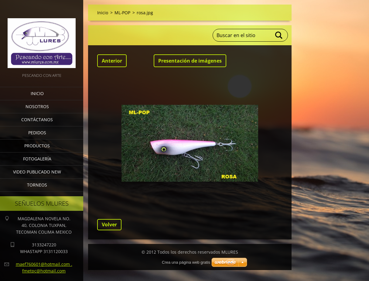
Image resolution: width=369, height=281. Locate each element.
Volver (109, 224)
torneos (37, 185)
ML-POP (122, 12)
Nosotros (37, 106)
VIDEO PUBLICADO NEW (37, 172)
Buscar (279, 35)
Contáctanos (37, 119)
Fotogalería (37, 159)
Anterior (112, 60)
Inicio (37, 93)
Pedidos (37, 132)
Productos (37, 146)
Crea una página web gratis (186, 262)
